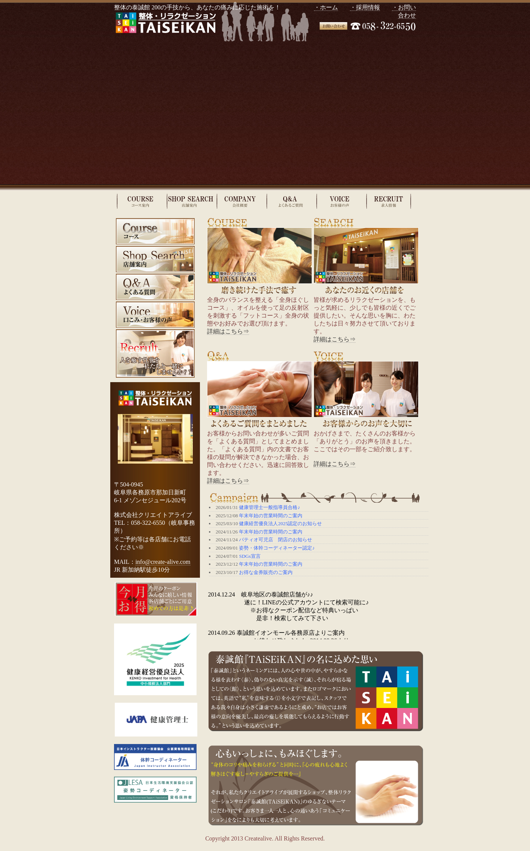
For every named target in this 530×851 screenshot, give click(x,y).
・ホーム (326, 7)
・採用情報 (365, 7)
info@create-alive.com (163, 562)
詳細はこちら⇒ (228, 331)
